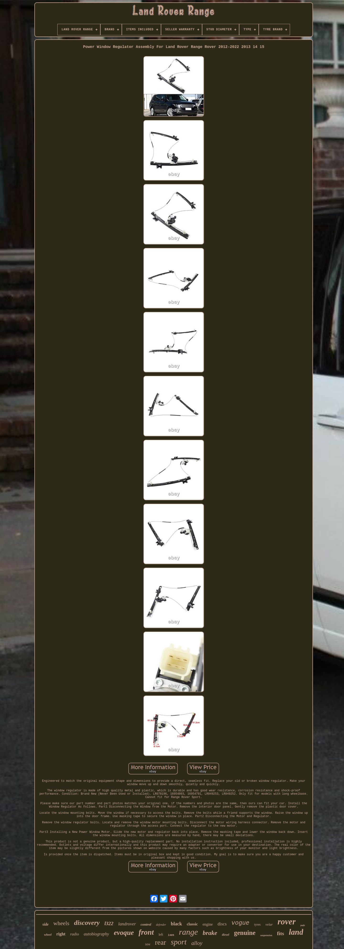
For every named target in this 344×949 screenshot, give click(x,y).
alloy (196, 943)
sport (179, 942)
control (146, 924)
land (296, 932)
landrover (127, 923)
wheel (48, 934)
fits (280, 933)
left (161, 934)
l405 (171, 935)
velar (269, 924)
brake (210, 932)
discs (222, 923)
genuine (244, 932)
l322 (108, 923)
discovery (87, 922)
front (146, 932)
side (46, 924)
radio (74, 934)
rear (160, 942)
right (60, 934)
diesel (225, 934)
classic (192, 924)
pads (303, 925)
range (188, 932)
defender (161, 924)
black (176, 923)
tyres (257, 924)
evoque (124, 932)
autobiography (96, 934)
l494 (147, 944)
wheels (61, 923)
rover (287, 921)
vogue (240, 923)
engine (208, 924)
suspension (266, 935)
